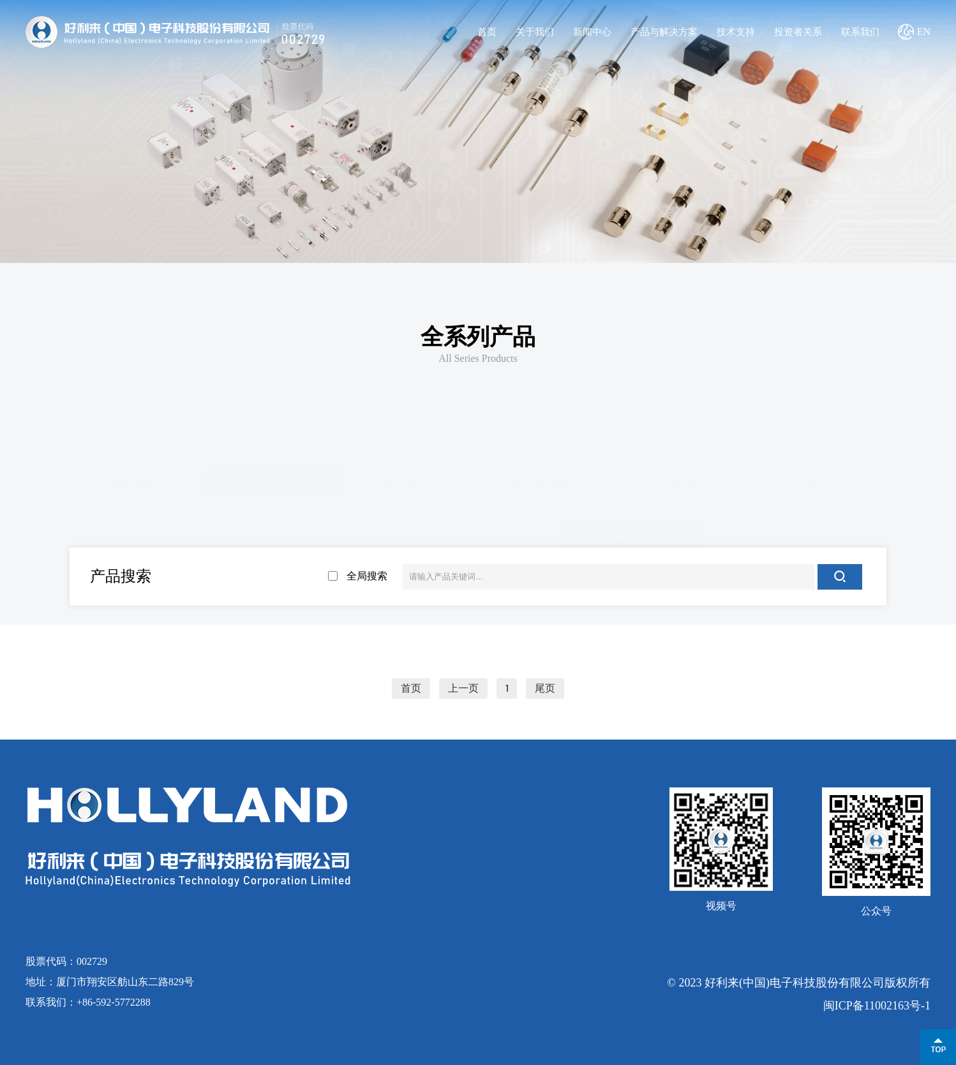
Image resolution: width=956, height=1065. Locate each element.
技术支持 (736, 32)
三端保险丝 (682, 478)
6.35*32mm (796, 532)
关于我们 (535, 32)
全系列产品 (478, 337)
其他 (818, 478)
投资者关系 (798, 32)
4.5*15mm (470, 532)
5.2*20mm (633, 532)
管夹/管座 (306, 569)
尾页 (545, 688)
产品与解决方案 (664, 32)
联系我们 (860, 32)
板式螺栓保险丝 (546, 478)
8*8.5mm (143, 569)
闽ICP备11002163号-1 (876, 1005)
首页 (487, 32)
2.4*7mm (143, 532)
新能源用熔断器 (138, 478)
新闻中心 (592, 32)
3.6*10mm (306, 532)
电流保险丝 (273, 478)
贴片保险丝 (409, 478)
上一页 (463, 688)
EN (923, 31)
